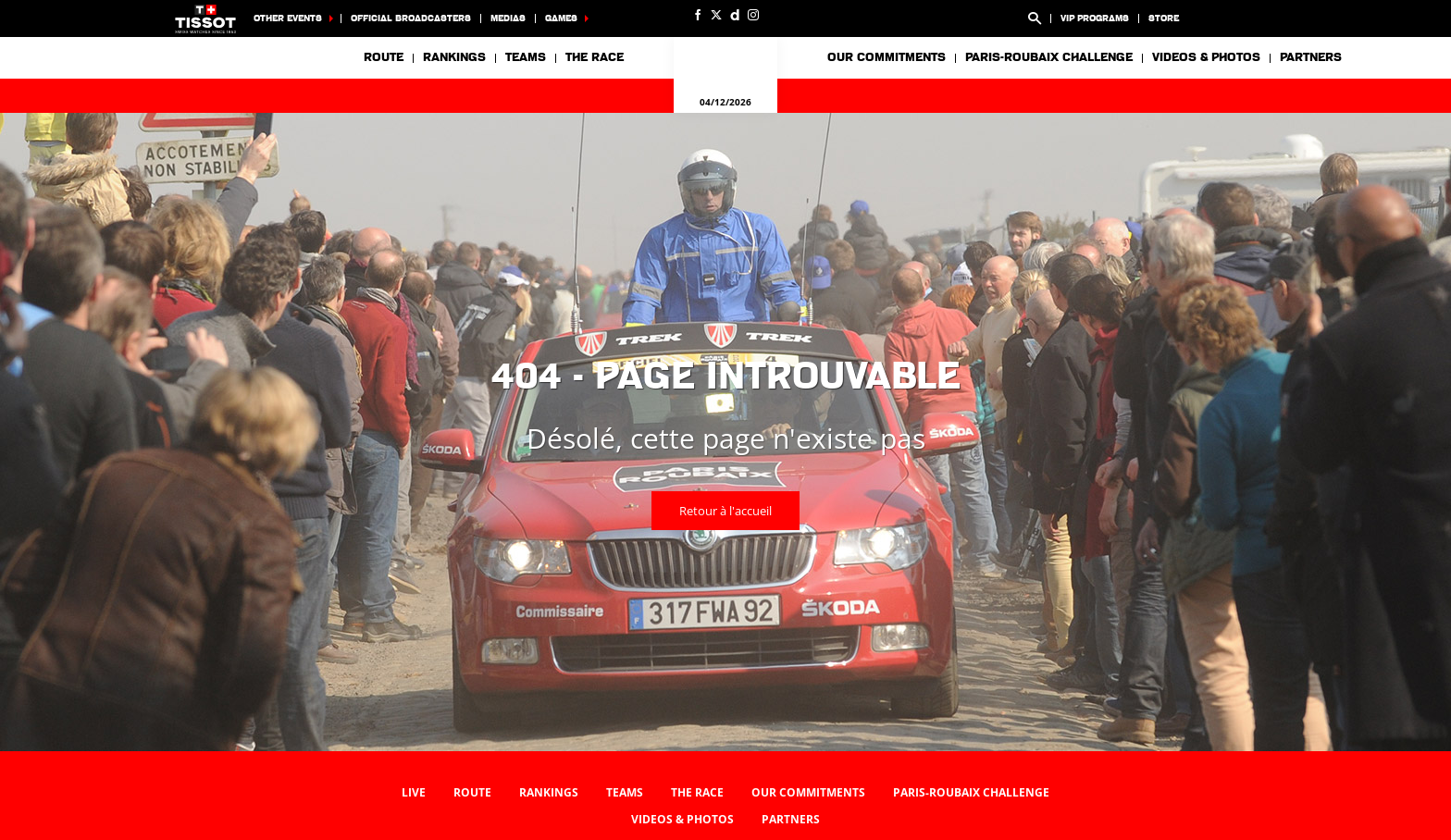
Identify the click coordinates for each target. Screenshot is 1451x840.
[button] (1034, 18)
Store (1163, 18)
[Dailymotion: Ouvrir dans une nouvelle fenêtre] (734, 14)
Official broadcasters (411, 18)
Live (414, 792)
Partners (1311, 57)
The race (697, 792)
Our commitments (808, 792)
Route (383, 57)
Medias (508, 18)
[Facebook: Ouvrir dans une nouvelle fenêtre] (697, 14)
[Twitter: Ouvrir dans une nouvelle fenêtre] (716, 14)
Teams (624, 792)
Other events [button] (288, 18)
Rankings (454, 57)
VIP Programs (1094, 18)
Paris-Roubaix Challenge (1049, 57)
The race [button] (594, 57)
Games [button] (561, 18)
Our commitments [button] (886, 57)
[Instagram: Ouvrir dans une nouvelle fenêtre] (753, 14)
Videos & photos (1206, 57)
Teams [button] (525, 57)
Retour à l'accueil (725, 510)
